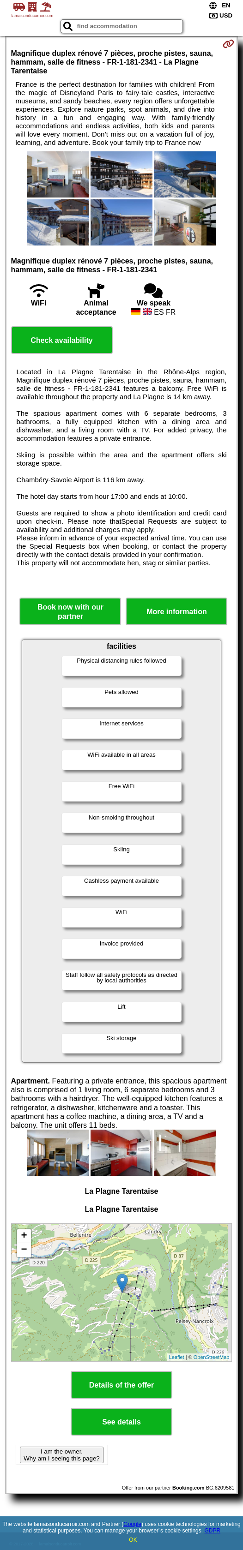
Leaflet (176, 1357)
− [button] (24, 1250)
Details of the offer (121, 1385)
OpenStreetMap (212, 1357)
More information (176, 612)
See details (121, 1422)
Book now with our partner (70, 611)
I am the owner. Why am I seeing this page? (61, 1455)
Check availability (61, 340)
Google (132, 1524)
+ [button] (24, 1236)
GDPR (212, 1530)
